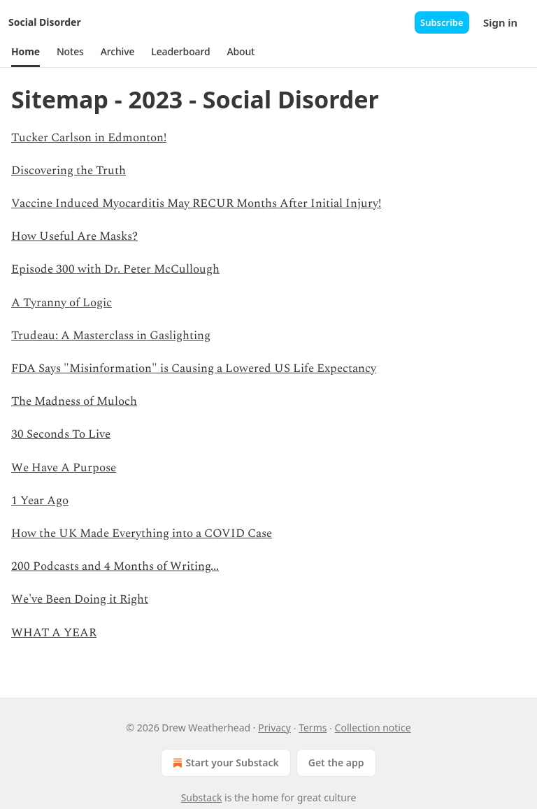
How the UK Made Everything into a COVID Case (141, 533)
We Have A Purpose (63, 468)
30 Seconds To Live (60, 434)
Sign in (500, 22)
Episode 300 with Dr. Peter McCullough (115, 269)
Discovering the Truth (68, 171)
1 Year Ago (40, 501)
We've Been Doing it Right (79, 599)
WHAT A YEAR (53, 633)
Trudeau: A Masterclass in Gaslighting (110, 336)
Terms (313, 727)
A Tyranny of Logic (61, 303)
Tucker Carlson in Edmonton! (88, 138)
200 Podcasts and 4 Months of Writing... (115, 566)
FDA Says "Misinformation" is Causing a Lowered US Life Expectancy (193, 368)
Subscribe (442, 22)
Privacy (274, 727)
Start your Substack (224, 763)
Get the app (336, 762)
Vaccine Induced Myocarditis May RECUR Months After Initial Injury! (196, 203)
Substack (201, 797)
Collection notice (373, 727)
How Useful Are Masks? (74, 236)
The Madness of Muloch (74, 401)
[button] (25, 51)
